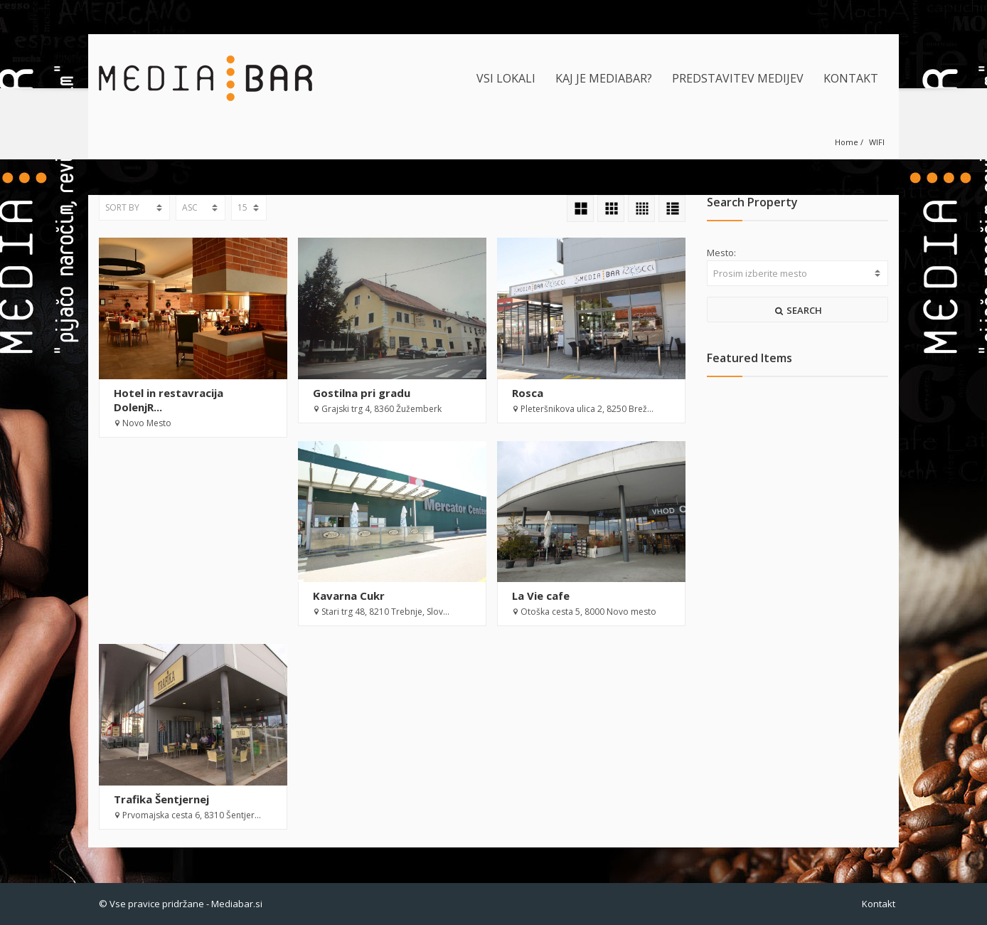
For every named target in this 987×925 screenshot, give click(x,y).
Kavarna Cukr (349, 595)
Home (846, 142)
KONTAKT (850, 78)
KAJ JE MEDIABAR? (603, 78)
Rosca (527, 393)
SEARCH (798, 310)
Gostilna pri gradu (361, 393)
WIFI (877, 142)
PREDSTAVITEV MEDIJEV (738, 78)
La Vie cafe (541, 595)
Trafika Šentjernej (161, 799)
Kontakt (878, 903)
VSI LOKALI (505, 78)
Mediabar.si (236, 903)
